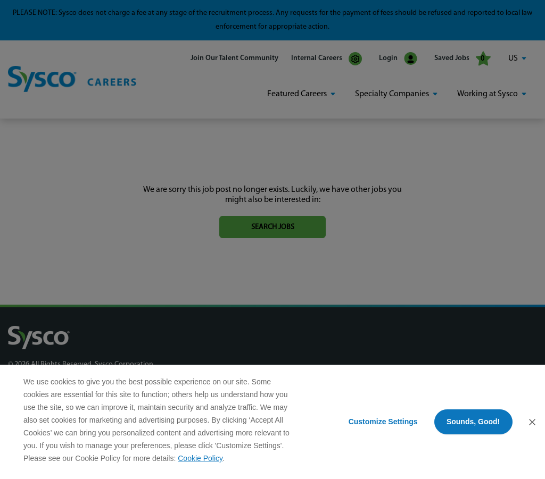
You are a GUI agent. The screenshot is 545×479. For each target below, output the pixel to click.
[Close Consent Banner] (532, 422)
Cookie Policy (200, 458)
